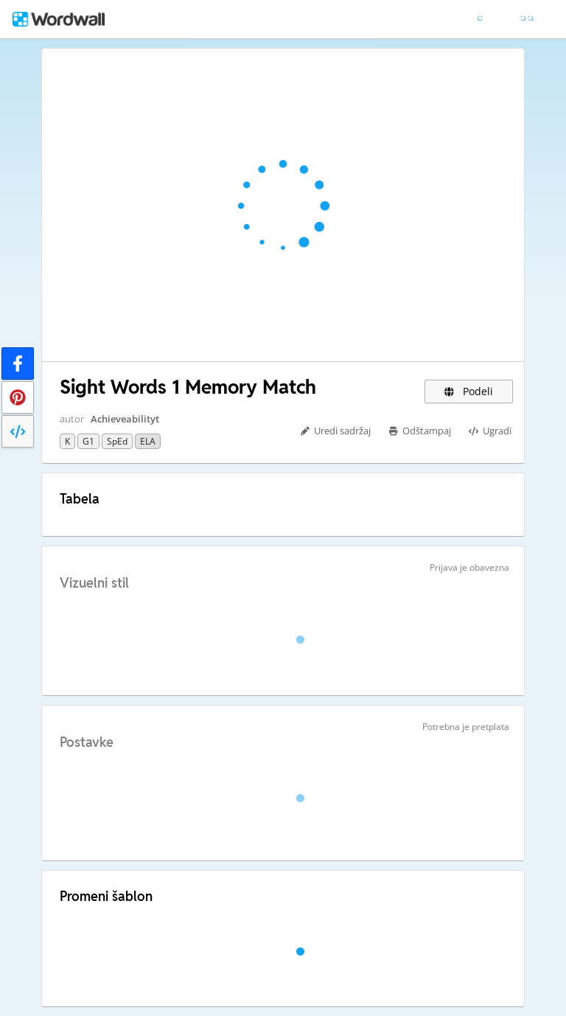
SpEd (117, 441)
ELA (148, 441)
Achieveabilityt (125, 418)
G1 (88, 441)
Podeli (469, 391)
